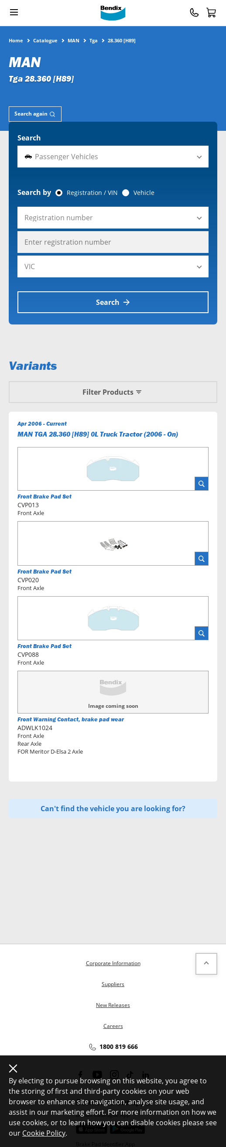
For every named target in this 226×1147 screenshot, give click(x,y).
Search (29, 138)
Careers (113, 1026)
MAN (73, 40)
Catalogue (45, 40)
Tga (93, 40)
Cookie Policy (43, 1133)
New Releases (113, 1005)
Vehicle (144, 193)
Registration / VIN (92, 193)
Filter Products (113, 392)
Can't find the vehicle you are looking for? (113, 808)
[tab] (35, 114)
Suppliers (113, 984)
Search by (34, 192)
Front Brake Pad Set (44, 496)
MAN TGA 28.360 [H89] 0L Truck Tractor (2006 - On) (97, 434)
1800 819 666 (113, 1047)
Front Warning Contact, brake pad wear (70, 719)
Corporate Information (113, 963)
